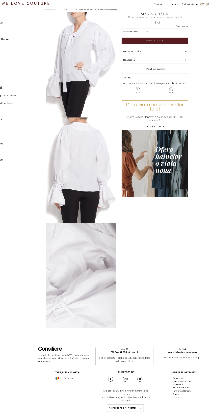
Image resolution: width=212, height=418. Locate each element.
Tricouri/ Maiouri (20, 104)
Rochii (11, 56)
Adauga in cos (151, 41)
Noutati (8, 16)
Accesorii (9, 137)
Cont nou (186, 4)
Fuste (10, 32)
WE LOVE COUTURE (26, 4)
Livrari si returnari (182, 381)
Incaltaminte (12, 120)
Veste (14, 112)
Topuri (11, 72)
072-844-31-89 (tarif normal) (127, 352)
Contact (195, 4)
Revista (8, 177)
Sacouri (11, 64)
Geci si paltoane (17, 40)
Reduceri (9, 169)
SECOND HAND (151, 14)
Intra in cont (175, 4)
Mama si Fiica (12, 161)
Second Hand (12, 144)
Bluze (13, 80)
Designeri (10, 153)
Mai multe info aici (151, 129)
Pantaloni (13, 48)
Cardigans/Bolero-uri (23, 96)
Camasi (15, 88)
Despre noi (178, 378)
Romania (158, 4)
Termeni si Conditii (182, 391)
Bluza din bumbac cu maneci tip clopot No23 (98, 10)
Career (176, 394)
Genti (7, 128)
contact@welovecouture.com (183, 352)
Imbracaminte (12, 24)
